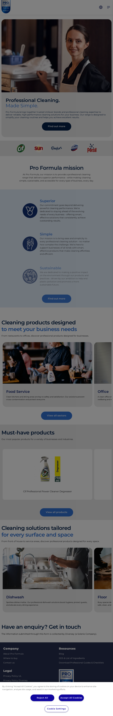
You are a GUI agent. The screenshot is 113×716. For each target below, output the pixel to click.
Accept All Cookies (71, 697)
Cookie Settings (56, 708)
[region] (56, 699)
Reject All (42, 697)
